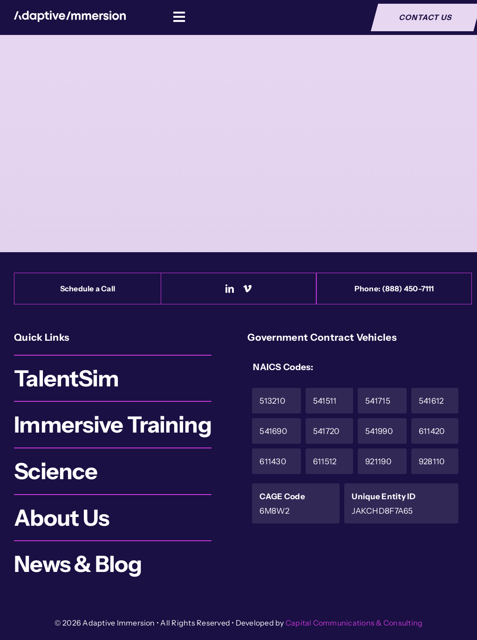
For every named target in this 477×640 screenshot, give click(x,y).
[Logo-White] (70, 15)
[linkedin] (229, 288)
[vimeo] (247, 288)
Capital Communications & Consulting (354, 622)
